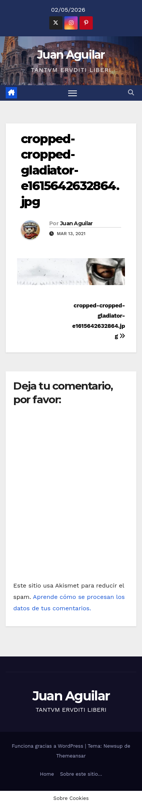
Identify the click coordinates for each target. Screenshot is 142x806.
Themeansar (71, 756)
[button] (131, 92)
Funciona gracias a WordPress (48, 746)
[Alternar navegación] (72, 93)
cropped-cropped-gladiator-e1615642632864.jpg (70, 170)
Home (47, 774)
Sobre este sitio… (81, 774)
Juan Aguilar (71, 55)
